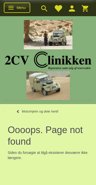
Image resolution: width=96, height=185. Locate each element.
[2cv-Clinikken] (48, 59)
